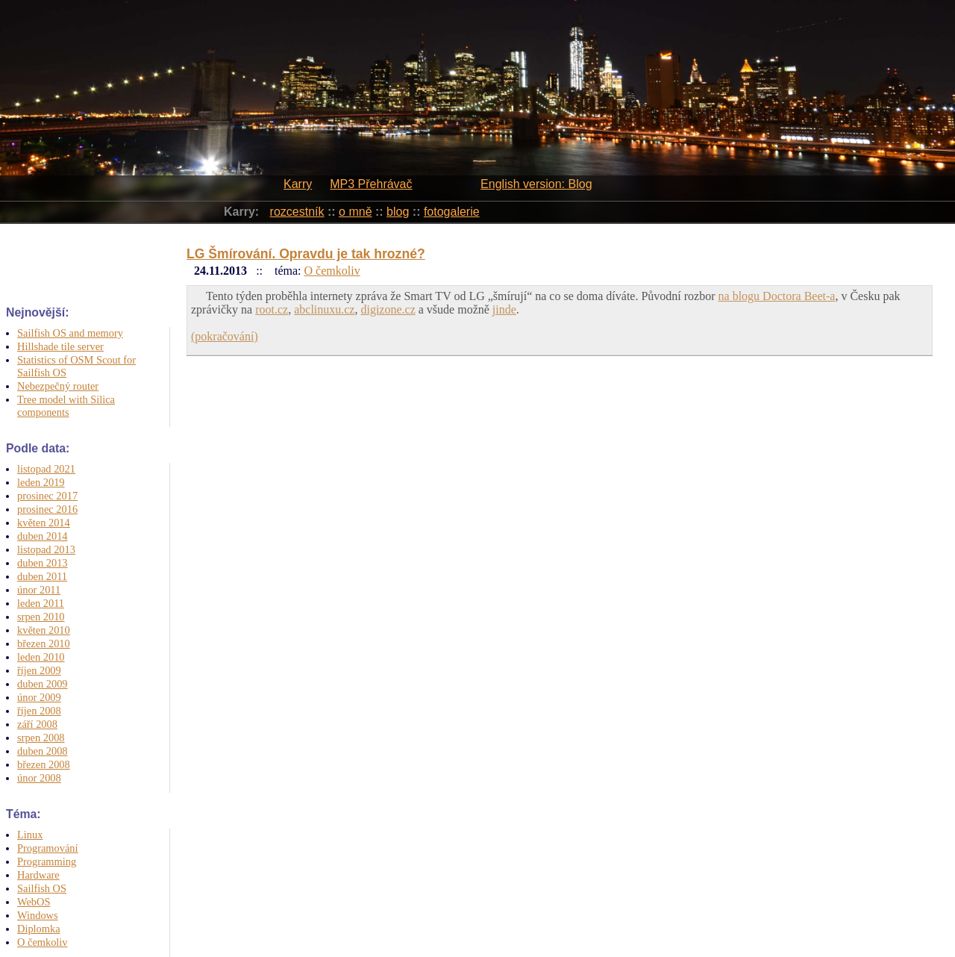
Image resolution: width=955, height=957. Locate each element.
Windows (37, 915)
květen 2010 (43, 630)
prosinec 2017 (47, 496)
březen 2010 (43, 643)
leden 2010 (41, 657)
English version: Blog (536, 184)
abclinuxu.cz (324, 309)
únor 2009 (39, 697)
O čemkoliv (42, 942)
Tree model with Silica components (66, 405)
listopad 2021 (46, 469)
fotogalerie (452, 211)
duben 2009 (42, 684)
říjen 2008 (39, 711)
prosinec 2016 (47, 509)
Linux (30, 835)
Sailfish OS (41, 888)
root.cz (271, 309)
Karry (298, 184)
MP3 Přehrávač (371, 184)
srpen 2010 (41, 617)
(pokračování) (224, 336)
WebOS (33, 902)
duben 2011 (42, 576)
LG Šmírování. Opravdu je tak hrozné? (306, 253)
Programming (46, 861)
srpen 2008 (41, 738)
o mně (355, 211)
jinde (504, 309)
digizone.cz (387, 309)
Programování (47, 848)
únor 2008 (39, 778)
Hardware (38, 875)
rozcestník (297, 211)
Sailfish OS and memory (70, 333)
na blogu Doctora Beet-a (777, 296)
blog (397, 211)
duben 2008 (42, 751)
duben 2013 (42, 563)
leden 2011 (40, 603)
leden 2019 (41, 482)
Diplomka (38, 929)
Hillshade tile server (60, 346)
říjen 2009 (39, 670)
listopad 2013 (46, 549)
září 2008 (37, 724)
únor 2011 (38, 590)
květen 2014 (43, 523)
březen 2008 (43, 764)
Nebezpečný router (57, 386)
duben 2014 (42, 536)
